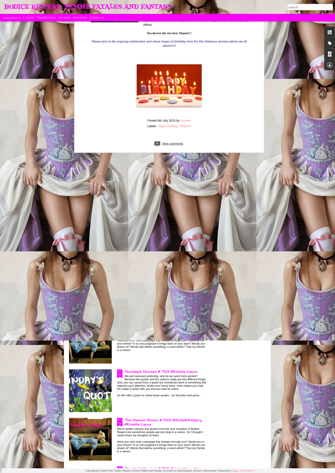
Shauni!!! (185, 42)
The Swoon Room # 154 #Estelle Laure (162, 323)
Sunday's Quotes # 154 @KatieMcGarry (162, 274)
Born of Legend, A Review (149, 226)
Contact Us (97, 17)
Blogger (235, 470)
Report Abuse (247, 470)
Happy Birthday (168, 42)
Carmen (185, 37)
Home (30, 17)
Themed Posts (46, 17)
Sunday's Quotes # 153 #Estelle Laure (161, 371)
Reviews (64, 17)
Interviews (80, 17)
